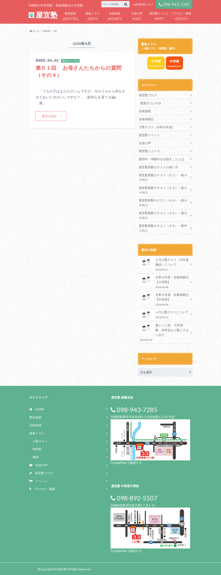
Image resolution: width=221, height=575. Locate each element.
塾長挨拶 (70, 16)
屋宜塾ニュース (149, 151)
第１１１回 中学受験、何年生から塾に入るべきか (164, 331)
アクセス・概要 (181, 16)
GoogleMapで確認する (126, 462)
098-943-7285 (174, 4)
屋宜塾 (43, 15)
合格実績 (115, 16)
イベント (38, 480)
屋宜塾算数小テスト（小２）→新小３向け (163, 177)
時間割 (37, 448)
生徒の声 (137, 16)
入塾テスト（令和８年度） (157, 127)
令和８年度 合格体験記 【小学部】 (165, 281)
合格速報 (145, 111)
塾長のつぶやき (150, 103)
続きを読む (49, 116)
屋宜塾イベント (159, 16)
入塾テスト (40, 440)
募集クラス (92, 16)
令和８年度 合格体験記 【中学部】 (165, 299)
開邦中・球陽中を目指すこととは (161, 159)
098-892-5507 (133, 497)
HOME (36, 408)
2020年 (46, 31)
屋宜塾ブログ (144, 4)
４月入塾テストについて (164, 314)
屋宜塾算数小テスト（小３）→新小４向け (163, 189)
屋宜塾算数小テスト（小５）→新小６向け (163, 215)
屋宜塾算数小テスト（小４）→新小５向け (163, 202)
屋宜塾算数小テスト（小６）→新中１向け (163, 227)
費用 (36, 456)
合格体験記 (146, 119)
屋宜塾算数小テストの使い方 (158, 167)
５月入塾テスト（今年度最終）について (164, 264)
